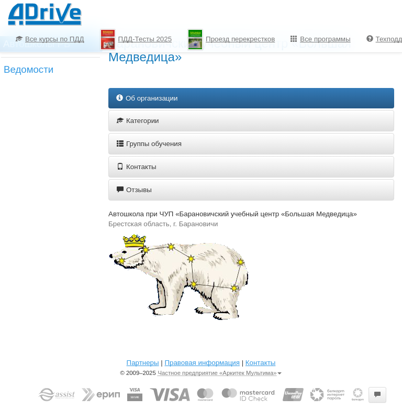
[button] (377, 395)
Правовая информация (201, 363)
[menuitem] (50, 39)
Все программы (320, 39)
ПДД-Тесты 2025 (136, 39)
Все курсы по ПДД (50, 39)
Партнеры (143, 363)
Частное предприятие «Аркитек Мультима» (220, 373)
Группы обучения (149, 144)
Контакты (137, 167)
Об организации (146, 98)
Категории (138, 121)
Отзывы (134, 190)
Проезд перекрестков (231, 39)
